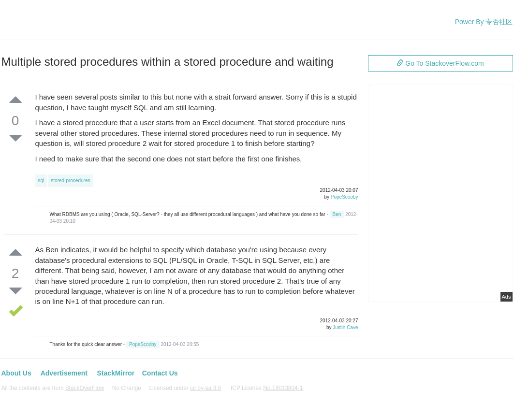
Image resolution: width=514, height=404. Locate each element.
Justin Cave (345, 327)
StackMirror (115, 373)
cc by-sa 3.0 (205, 388)
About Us (16, 373)
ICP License (267, 388)
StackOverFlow (84, 388)
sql (41, 180)
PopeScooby (344, 197)
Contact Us (160, 373)
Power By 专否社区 (484, 22)
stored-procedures (70, 180)
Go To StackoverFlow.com (440, 63)
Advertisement (64, 373)
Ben (337, 214)
